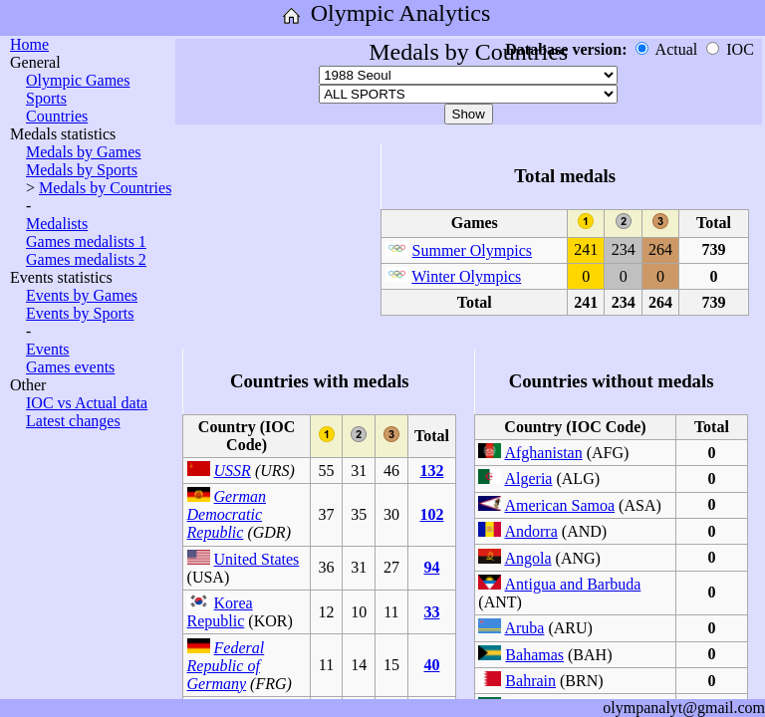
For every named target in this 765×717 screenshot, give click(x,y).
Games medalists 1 (86, 241)
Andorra (530, 531)
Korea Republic (220, 612)
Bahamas (534, 654)
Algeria (528, 478)
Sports (46, 98)
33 (431, 611)
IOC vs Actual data (86, 402)
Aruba (524, 627)
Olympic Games (77, 80)
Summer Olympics (472, 250)
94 (431, 567)
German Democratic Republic (226, 514)
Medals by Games (83, 151)
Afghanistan (543, 452)
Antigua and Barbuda (572, 584)
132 (431, 470)
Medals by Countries (105, 187)
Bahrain (530, 680)
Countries (57, 116)
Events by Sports (79, 313)
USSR (232, 470)
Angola (527, 558)
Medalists (57, 223)
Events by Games (81, 295)
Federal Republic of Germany (226, 665)
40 (431, 664)
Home (29, 44)
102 (431, 514)
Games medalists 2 (86, 259)
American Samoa (559, 505)
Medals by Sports (81, 169)
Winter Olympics (466, 276)
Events (48, 349)
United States (257, 559)
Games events (70, 366)
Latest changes (73, 420)
